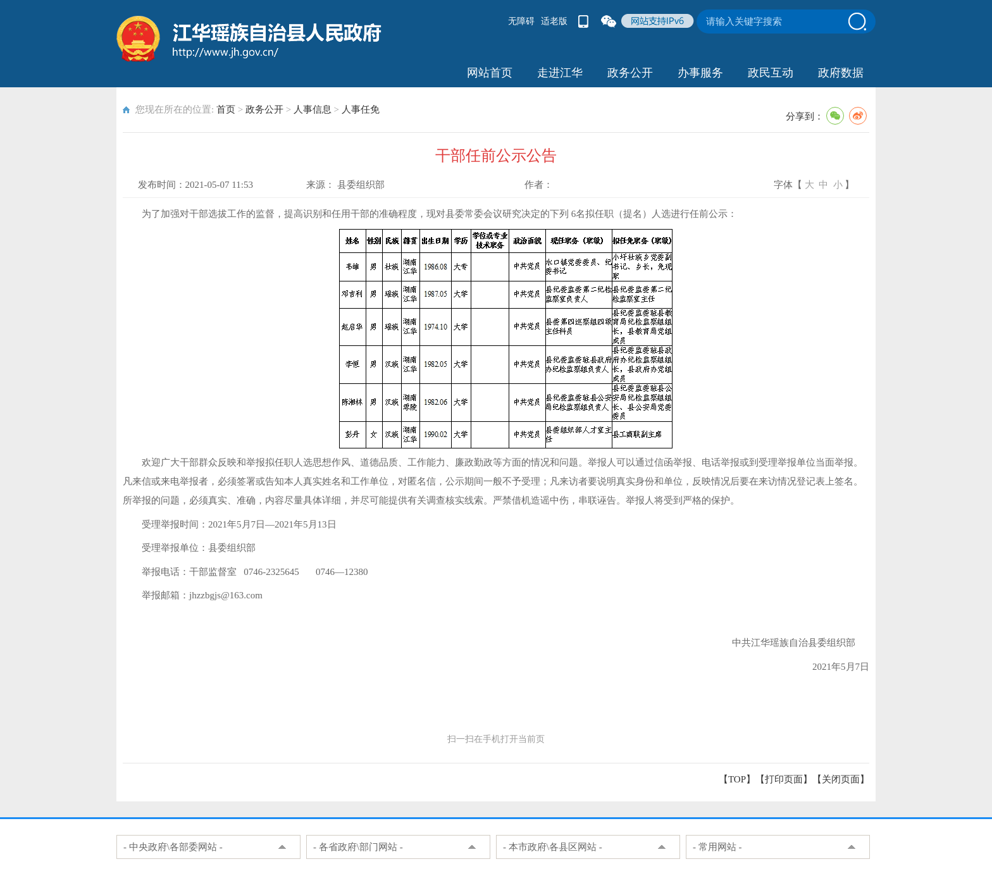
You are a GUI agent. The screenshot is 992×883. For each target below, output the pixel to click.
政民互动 (770, 72)
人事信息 (313, 109)
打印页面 (784, 779)
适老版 (554, 21)
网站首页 (489, 72)
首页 (225, 109)
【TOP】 (737, 779)
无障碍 (521, 21)
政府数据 (841, 72)
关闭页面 (841, 779)
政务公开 (630, 72)
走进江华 (560, 72)
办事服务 (700, 72)
